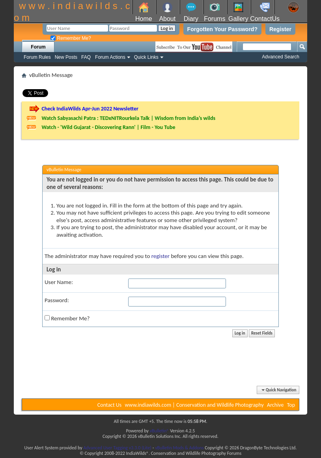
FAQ (86, 57)
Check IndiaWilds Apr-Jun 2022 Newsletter (89, 108)
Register (280, 29)
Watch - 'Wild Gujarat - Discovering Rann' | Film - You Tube (108, 127)
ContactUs (265, 18)
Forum (38, 47)
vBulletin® (159, 431)
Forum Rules (37, 57)
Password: (57, 300)
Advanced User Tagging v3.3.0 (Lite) (117, 448)
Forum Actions (110, 57)
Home (143, 18)
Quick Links (146, 57)
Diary (191, 18)
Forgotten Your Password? (222, 29)
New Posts (66, 57)
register (160, 256)
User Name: (59, 282)
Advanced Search (280, 57)
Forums (214, 18)
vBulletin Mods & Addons (179, 448)
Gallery (238, 18)
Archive (275, 405)
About (167, 18)
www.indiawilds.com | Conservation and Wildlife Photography (194, 405)
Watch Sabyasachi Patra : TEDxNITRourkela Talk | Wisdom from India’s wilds (128, 118)
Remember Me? (70, 38)
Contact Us (109, 405)
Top (291, 405)
